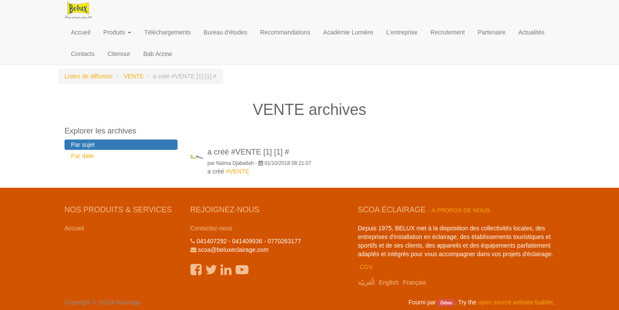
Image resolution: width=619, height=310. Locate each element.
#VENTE (237, 171)
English (389, 282)
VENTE (133, 76)
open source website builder (515, 302)
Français (414, 282)
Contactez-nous (211, 228)
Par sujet (83, 144)
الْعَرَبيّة (366, 282)
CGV (365, 267)
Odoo (446, 302)
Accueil (74, 228)
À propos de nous (461, 210)
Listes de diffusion (88, 76)
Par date (82, 155)
